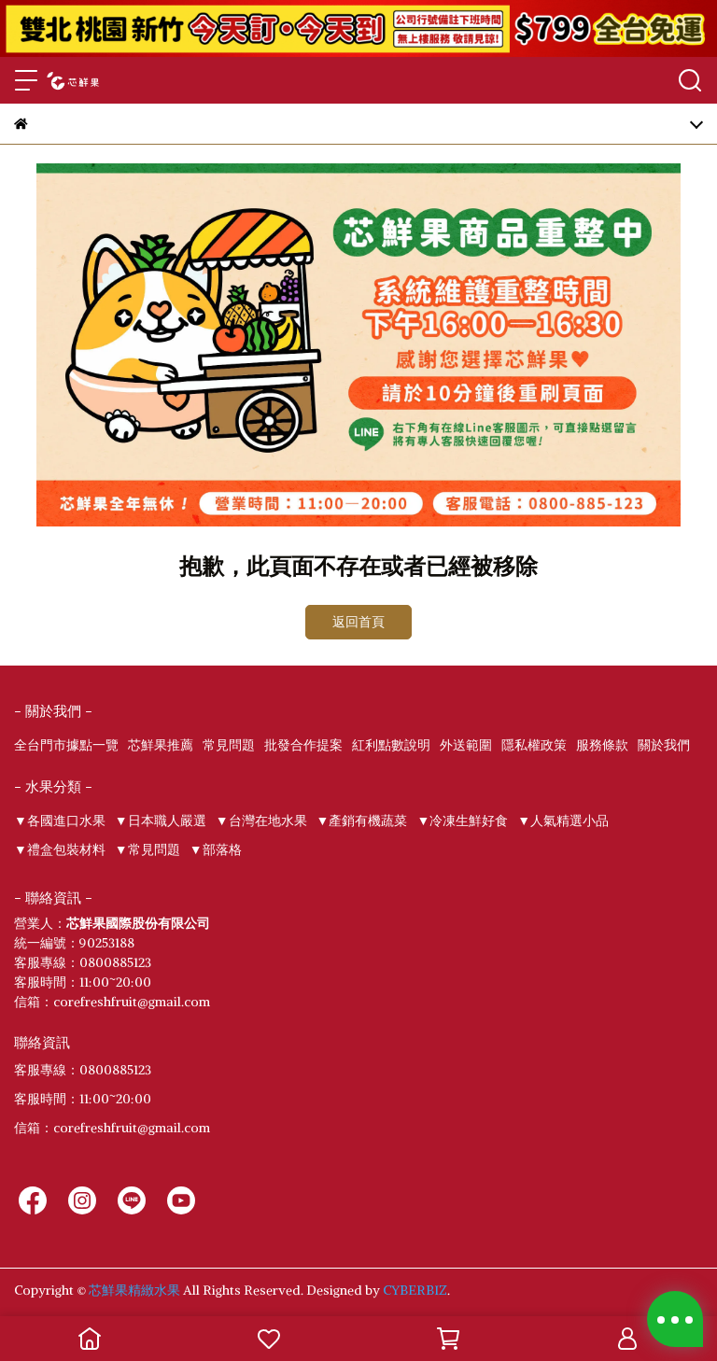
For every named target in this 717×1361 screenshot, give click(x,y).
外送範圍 (466, 745)
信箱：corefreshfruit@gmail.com (112, 1127)
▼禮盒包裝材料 (59, 849)
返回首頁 (358, 621)
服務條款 (602, 745)
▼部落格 (216, 849)
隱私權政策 (534, 745)
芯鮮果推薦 (160, 745)
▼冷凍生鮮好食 (462, 820)
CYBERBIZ (415, 1290)
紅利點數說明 (391, 745)
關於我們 (664, 745)
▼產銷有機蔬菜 (362, 820)
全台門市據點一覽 (66, 745)
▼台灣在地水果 (261, 820)
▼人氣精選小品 (563, 820)
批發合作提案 (303, 745)
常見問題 (229, 745)
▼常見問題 (147, 849)
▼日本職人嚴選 (160, 820)
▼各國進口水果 (59, 820)
